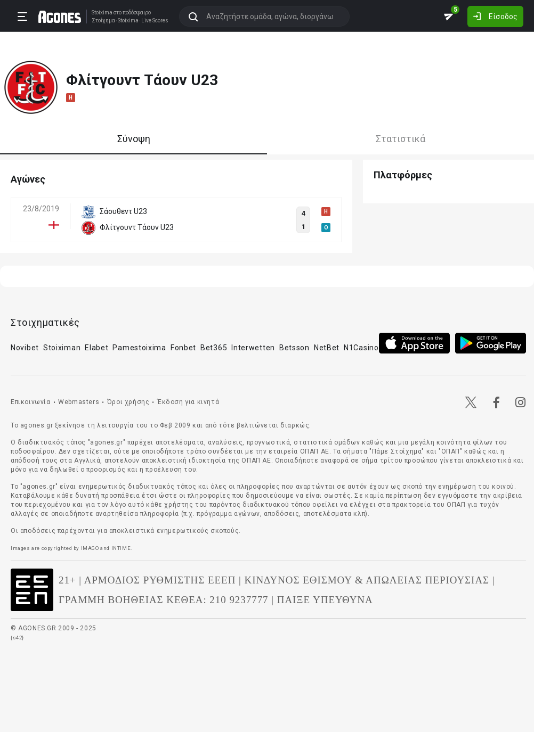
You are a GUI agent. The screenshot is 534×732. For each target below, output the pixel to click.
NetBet (326, 347)
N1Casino (361, 347)
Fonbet (183, 347)
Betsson (294, 347)
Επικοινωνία (31, 402)
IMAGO (90, 548)
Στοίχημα (103, 20)
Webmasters (78, 402)
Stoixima (102, 12)
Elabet (96, 347)
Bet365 (213, 347)
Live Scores (154, 20)
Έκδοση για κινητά (188, 402)
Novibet (25, 347)
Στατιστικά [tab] (400, 138)
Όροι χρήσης (128, 402)
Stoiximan (61, 347)
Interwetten (253, 347)
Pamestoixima (139, 347)
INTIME (121, 548)
